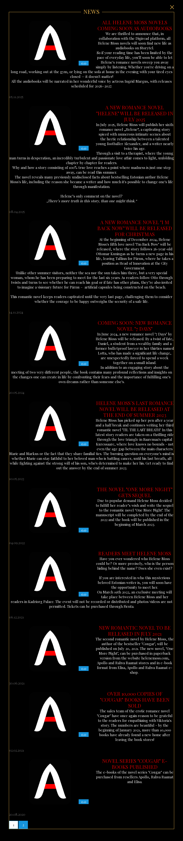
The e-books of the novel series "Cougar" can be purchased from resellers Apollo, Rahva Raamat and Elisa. (91, 782)
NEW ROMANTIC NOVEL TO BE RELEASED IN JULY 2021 (135, 630)
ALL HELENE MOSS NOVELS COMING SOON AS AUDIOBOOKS (134, 25)
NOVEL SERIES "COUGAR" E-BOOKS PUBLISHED (134, 763)
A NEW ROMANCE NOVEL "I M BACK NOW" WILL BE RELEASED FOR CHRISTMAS (134, 228)
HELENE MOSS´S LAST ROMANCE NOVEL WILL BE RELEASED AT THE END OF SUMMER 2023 (134, 409)
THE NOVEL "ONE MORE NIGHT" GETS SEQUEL (135, 492)
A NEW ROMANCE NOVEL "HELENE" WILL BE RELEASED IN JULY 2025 (134, 113)
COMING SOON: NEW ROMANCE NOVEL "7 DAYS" (135, 325)
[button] (13, 825)
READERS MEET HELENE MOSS (134, 553)
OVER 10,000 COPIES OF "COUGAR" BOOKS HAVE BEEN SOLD (134, 699)
